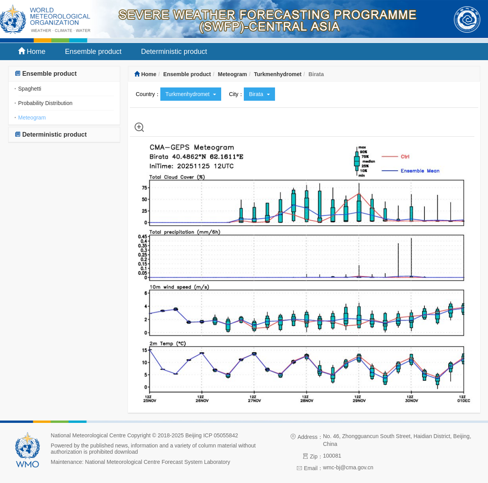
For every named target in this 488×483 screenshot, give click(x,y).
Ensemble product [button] (45, 73)
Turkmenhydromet (278, 74)
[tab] (64, 74)
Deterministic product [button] (50, 134)
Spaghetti (29, 89)
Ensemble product (93, 51)
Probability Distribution (45, 103)
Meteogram (32, 117)
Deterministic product (174, 51)
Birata (259, 94)
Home (32, 51)
